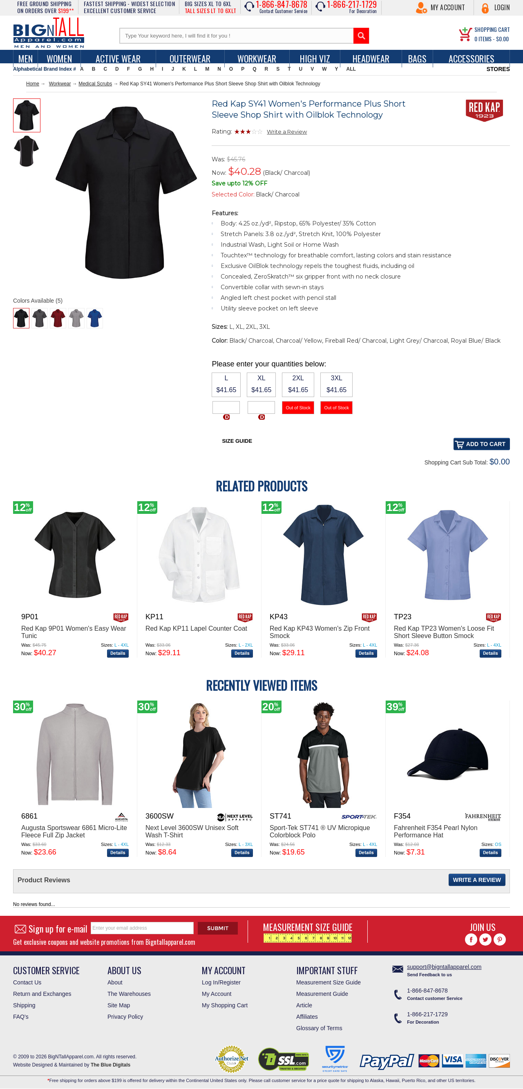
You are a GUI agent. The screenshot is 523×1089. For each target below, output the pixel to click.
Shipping (24, 1005)
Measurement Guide (322, 994)
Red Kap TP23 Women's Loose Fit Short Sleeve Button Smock (444, 632)
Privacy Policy (125, 1016)
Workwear (256, 58)
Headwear (371, 58)
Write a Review (287, 131)
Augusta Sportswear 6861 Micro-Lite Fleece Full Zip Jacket (74, 831)
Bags (417, 58)
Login (502, 7)
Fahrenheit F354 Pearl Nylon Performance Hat (436, 831)
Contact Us (27, 982)
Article (304, 1005)
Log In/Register (221, 982)
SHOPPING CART (492, 29)
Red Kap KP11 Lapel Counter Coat (196, 628)
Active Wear (118, 58)
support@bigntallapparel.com (444, 967)
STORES (498, 69)
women (59, 58)
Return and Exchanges (42, 994)
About (115, 982)
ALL (351, 69)
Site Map (118, 1005)
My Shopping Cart (225, 1005)
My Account (448, 7)
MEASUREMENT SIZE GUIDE (308, 931)
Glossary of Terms (319, 1028)
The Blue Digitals (110, 1065)
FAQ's (21, 1016)
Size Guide (237, 441)
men (25, 58)
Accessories (471, 58)
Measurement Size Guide (328, 982)
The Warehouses (129, 994)
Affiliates (307, 1016)
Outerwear (190, 58)
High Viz (315, 58)
